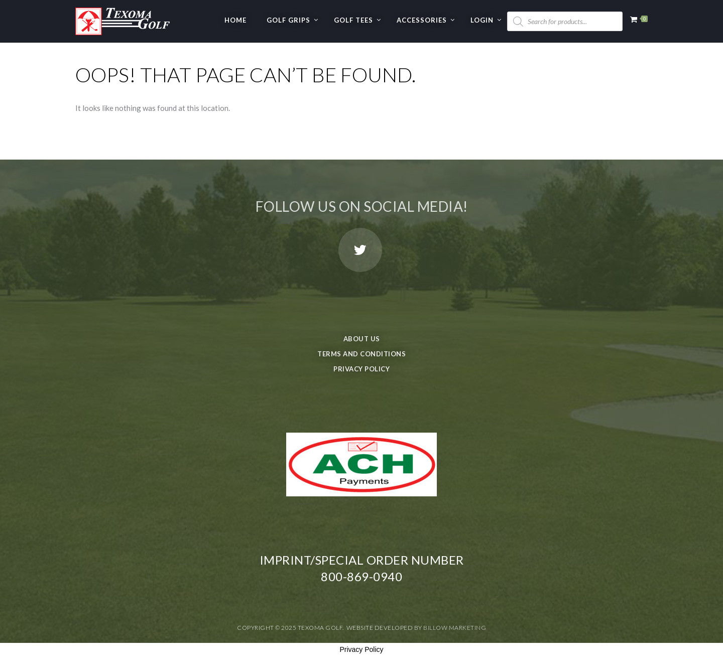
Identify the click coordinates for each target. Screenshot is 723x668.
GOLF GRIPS (288, 20)
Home (235, 20)
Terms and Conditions (361, 354)
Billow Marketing (454, 627)
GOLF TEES (353, 20)
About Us (361, 339)
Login (482, 20)
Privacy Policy (361, 369)
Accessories (422, 20)
